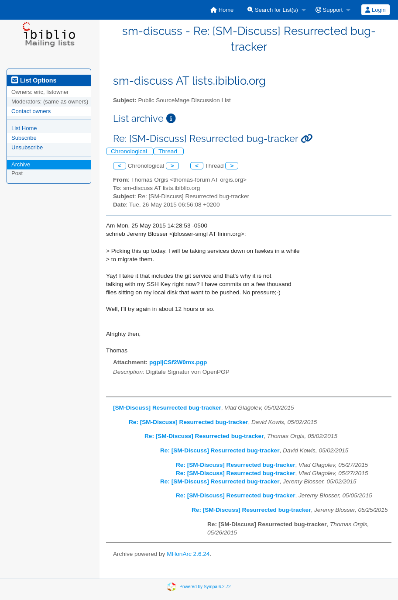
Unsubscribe (27, 147)
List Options (33, 80)
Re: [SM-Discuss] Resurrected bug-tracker (188, 422)
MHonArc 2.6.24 (188, 554)
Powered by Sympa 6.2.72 (204, 586)
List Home (24, 128)
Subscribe (24, 137)
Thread (168, 151)
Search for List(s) (272, 10)
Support (329, 10)
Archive (20, 164)
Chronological (130, 151)
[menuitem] (221, 10)
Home (221, 10)
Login (375, 10)
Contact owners (31, 111)
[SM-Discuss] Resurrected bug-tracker (167, 407)
